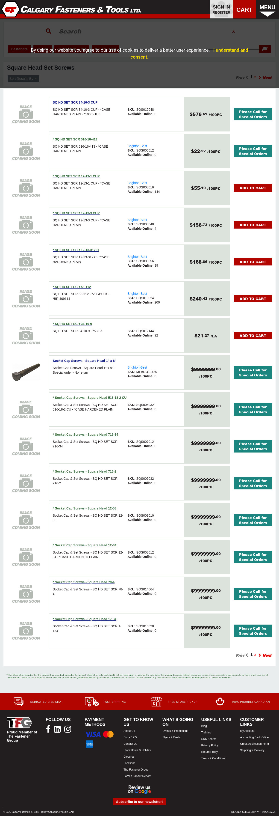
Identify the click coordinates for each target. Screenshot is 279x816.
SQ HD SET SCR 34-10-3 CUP (75, 102)
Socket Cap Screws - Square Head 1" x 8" (84, 361)
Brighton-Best (137, 146)
